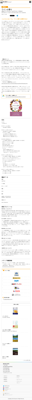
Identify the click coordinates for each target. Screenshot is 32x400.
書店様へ (18, 375)
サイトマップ (19, 379)
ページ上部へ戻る (27, 360)
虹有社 (16, 2)
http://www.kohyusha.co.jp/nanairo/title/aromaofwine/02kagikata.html (14, 83)
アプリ (18, 377)
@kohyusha (7, 385)
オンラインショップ (8, 394)
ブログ (6, 390)
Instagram (7, 387)
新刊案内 (5, 377)
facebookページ (8, 388)
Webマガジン (7, 393)
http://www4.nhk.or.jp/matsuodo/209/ (8, 266)
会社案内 (5, 381)
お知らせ (5, 375)
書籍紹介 (5, 379)
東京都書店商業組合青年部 (7, 299)
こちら (13, 81)
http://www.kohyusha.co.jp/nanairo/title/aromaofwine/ (16, 96)
